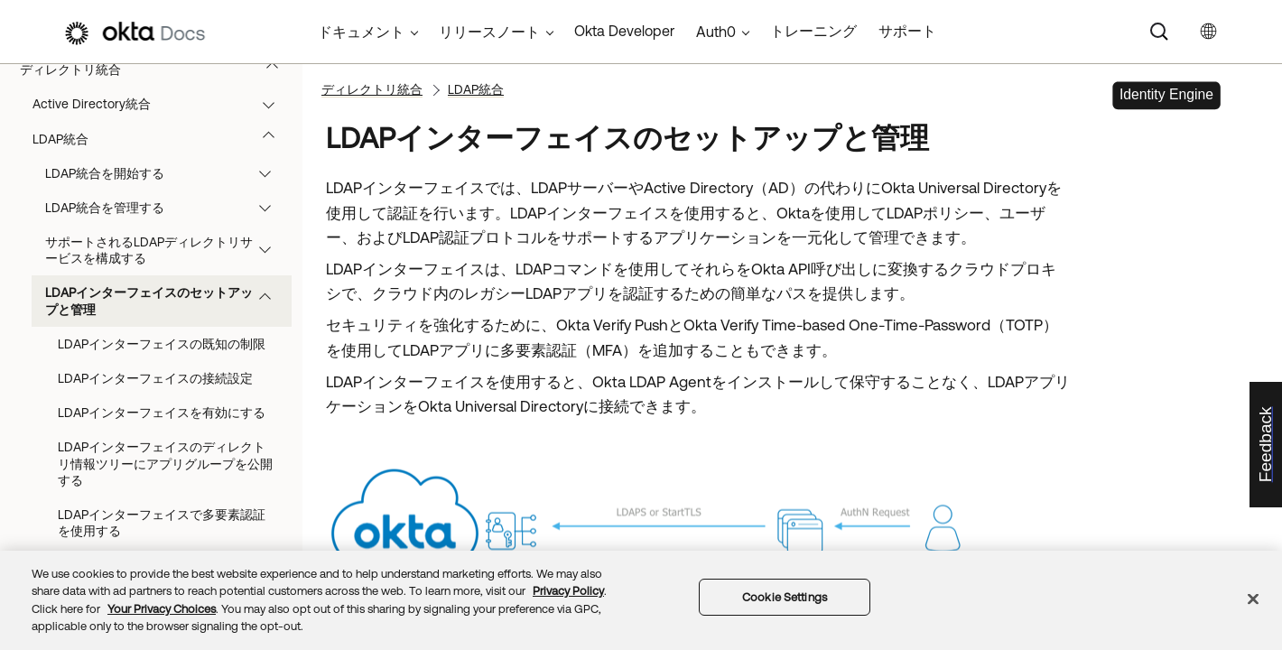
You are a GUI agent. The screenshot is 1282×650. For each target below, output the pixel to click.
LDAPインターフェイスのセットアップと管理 (166, 300)
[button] (276, 69)
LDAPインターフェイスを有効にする (161, 412)
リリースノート (489, 31)
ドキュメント (361, 31)
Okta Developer (624, 31)
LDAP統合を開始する (166, 173)
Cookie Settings (784, 597)
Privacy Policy (568, 591)
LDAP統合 (162, 139)
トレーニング (813, 31)
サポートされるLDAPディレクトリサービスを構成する (166, 250)
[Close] (1253, 598)
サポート (907, 31)
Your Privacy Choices (161, 609)
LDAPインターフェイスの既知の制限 (161, 344)
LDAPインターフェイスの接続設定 (155, 378)
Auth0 (716, 31)
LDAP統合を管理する (166, 207)
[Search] (1159, 31)
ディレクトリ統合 (157, 69)
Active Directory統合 (162, 104)
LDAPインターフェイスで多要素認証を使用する (161, 522)
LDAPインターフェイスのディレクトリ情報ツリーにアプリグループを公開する (165, 463)
